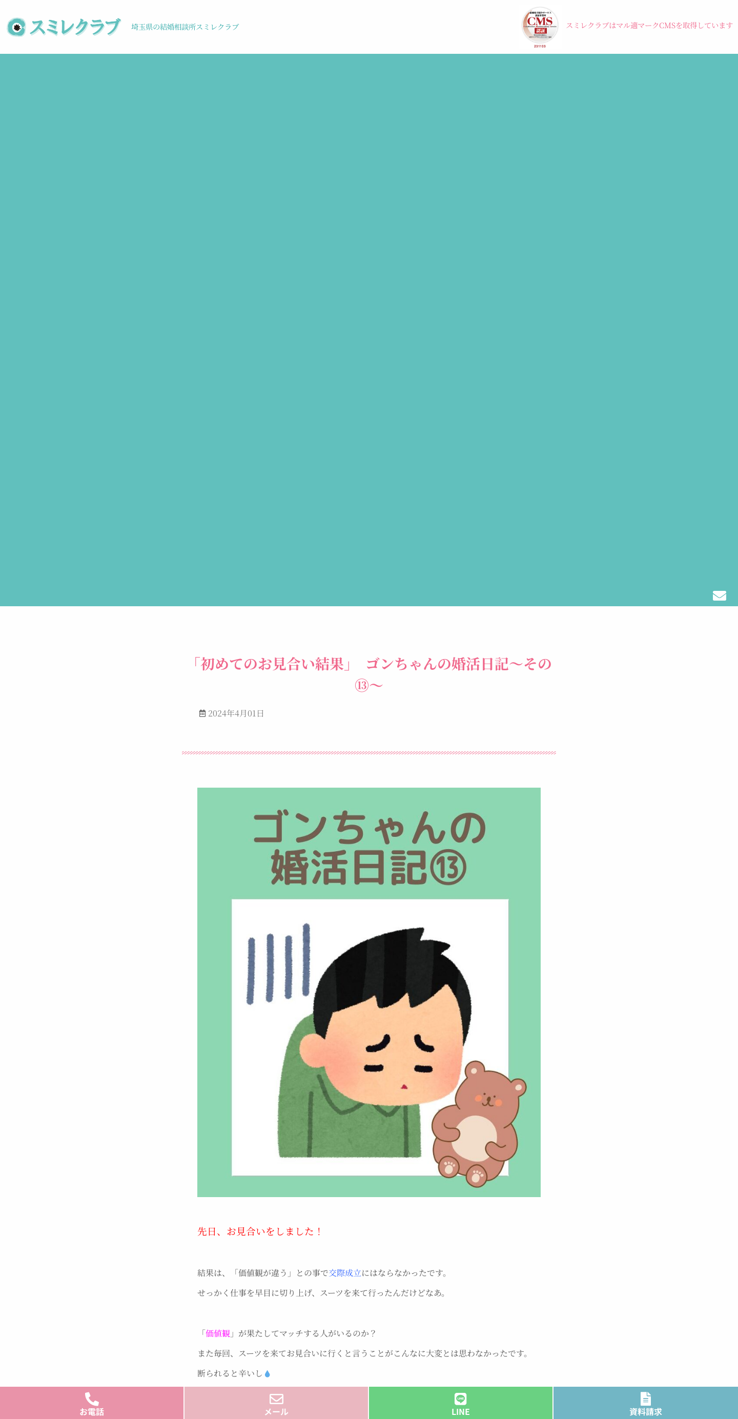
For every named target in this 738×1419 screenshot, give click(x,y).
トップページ (260, 1251)
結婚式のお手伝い (495, 74)
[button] (112, 74)
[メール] (276, 1396)
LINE (461, 1411)
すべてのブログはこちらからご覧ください (369, 1151)
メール (276, 1411)
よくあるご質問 (420, 1300)
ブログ (415, 74)
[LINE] (461, 1396)
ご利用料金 (256, 1317)
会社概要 (669, 74)
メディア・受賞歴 (590, 74)
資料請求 (645, 1411)
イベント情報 (338, 74)
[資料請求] (646, 1396)
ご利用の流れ (208, 74)
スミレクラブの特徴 (111, 74)
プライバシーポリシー (131, 1334)
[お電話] (92, 1396)
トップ (27, 74)
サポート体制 (260, 1300)
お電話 (91, 1411)
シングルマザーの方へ (433, 1267)
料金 (270, 74)
